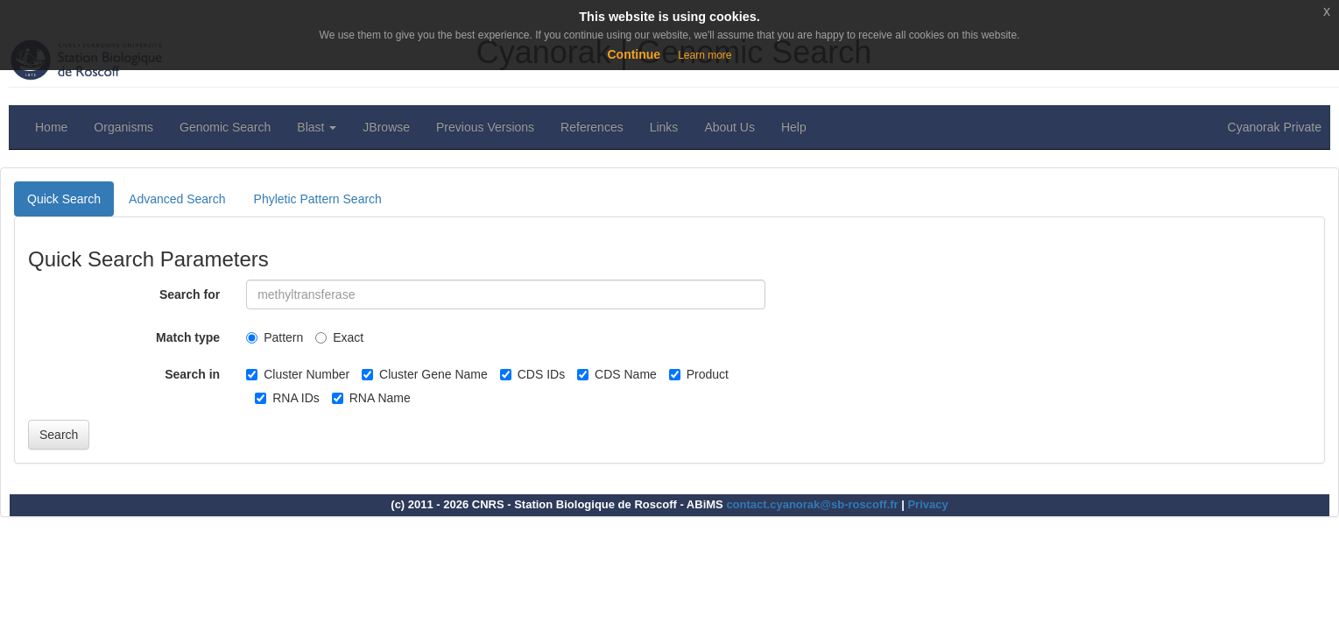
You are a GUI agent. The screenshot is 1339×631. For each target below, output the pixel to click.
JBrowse (386, 127)
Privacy (927, 504)
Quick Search (64, 199)
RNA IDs (287, 398)
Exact (339, 337)
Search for (189, 294)
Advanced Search (177, 199)
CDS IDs (532, 374)
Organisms (123, 127)
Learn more (704, 55)
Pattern (274, 337)
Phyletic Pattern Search (318, 199)
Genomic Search (225, 127)
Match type (188, 337)
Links (664, 127)
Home (51, 127)
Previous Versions (485, 127)
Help (794, 127)
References (592, 127)
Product (699, 374)
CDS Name (617, 374)
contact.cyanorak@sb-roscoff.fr (812, 504)
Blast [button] (316, 127)
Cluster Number (297, 374)
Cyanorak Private (1274, 127)
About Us (729, 127)
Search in (192, 374)
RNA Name (371, 398)
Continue (633, 54)
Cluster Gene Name (425, 374)
